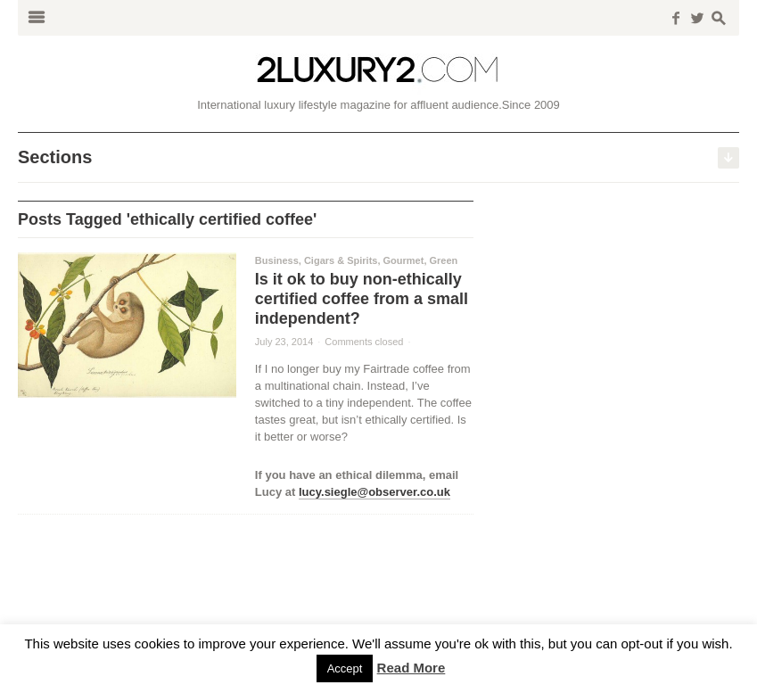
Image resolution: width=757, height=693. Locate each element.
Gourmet (403, 260)
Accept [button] (345, 668)
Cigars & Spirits (341, 260)
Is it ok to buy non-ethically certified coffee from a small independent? (361, 298)
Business (277, 260)
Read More (411, 667)
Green (444, 260)
